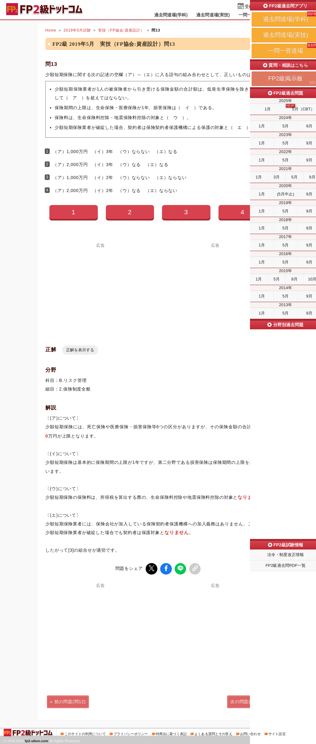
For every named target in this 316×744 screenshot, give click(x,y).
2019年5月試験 (77, 30)
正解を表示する (80, 350)
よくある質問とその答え (213, 733)
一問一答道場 (252, 14)
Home (50, 30)
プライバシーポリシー (131, 733)
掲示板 (279, 14)
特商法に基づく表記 (171, 733)
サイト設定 (277, 733)
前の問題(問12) (70, 700)
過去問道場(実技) (213, 14)
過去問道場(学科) (171, 14)
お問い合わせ (250, 733)
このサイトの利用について (85, 733)
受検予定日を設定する (266, 6)
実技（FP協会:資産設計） (121, 30)
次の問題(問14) (246, 700)
